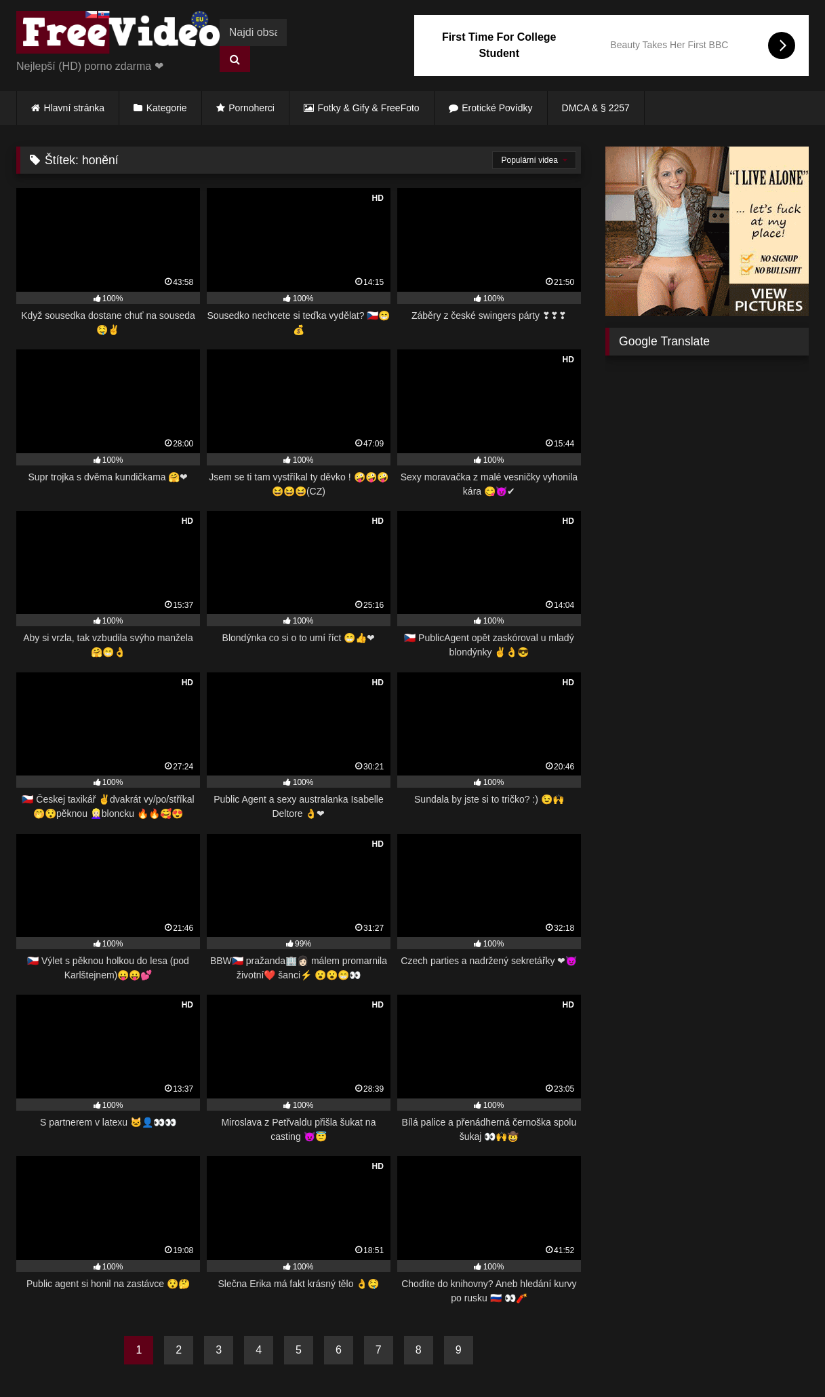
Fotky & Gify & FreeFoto (369, 107)
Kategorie (166, 107)
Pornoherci (251, 107)
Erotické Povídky (497, 107)
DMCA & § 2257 (596, 107)
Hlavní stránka (74, 107)
